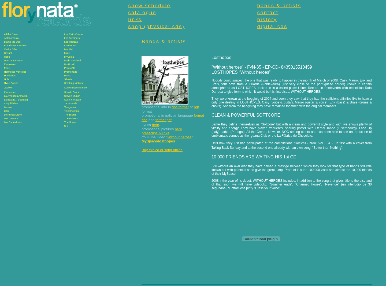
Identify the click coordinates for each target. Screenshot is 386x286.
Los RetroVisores (73, 34)
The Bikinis (70, 114)
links (135, 19)
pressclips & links (155, 133)
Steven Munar (72, 96)
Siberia (68, 79)
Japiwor (8, 87)
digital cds (272, 26)
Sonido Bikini (71, 92)
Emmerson (10, 64)
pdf (196, 107)
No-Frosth (69, 64)
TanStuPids (70, 103)
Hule (6, 79)
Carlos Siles (10, 49)
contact (268, 12)
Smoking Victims (73, 83)
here (155, 125)
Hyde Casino (11, 83)
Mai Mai (68, 49)
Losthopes (70, 45)
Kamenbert (10, 92)
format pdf (163, 120)
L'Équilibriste (11, 103)
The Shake (70, 122)
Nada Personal (72, 60)
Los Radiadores (12, 122)
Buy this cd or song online (162, 150)
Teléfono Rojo (72, 111)
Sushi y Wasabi (72, 99)
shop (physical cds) (156, 26)
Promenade (70, 71)
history (267, 19)
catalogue (142, 12)
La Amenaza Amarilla (16, 96)
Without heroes (180, 137)
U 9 (66, 126)
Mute (67, 53)
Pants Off (69, 68)
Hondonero (10, 75)
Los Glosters (11, 118)
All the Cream (11, 34)
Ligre (7, 111)
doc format (180, 107)
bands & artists (279, 5)
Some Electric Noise (75, 87)
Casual (8, 53)
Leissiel (8, 107)
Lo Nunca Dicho (13, 114)
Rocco (67, 75)
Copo (7, 56)
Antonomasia (11, 38)
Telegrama (70, 107)
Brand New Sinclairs (15, 45)
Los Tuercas (71, 41)
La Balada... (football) (16, 99)
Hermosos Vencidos (15, 71)
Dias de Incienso (13, 60)
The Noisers (71, 118)
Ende (7, 68)
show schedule (149, 5)
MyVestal (69, 56)
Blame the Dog (12, 41)
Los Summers (72, 38)
